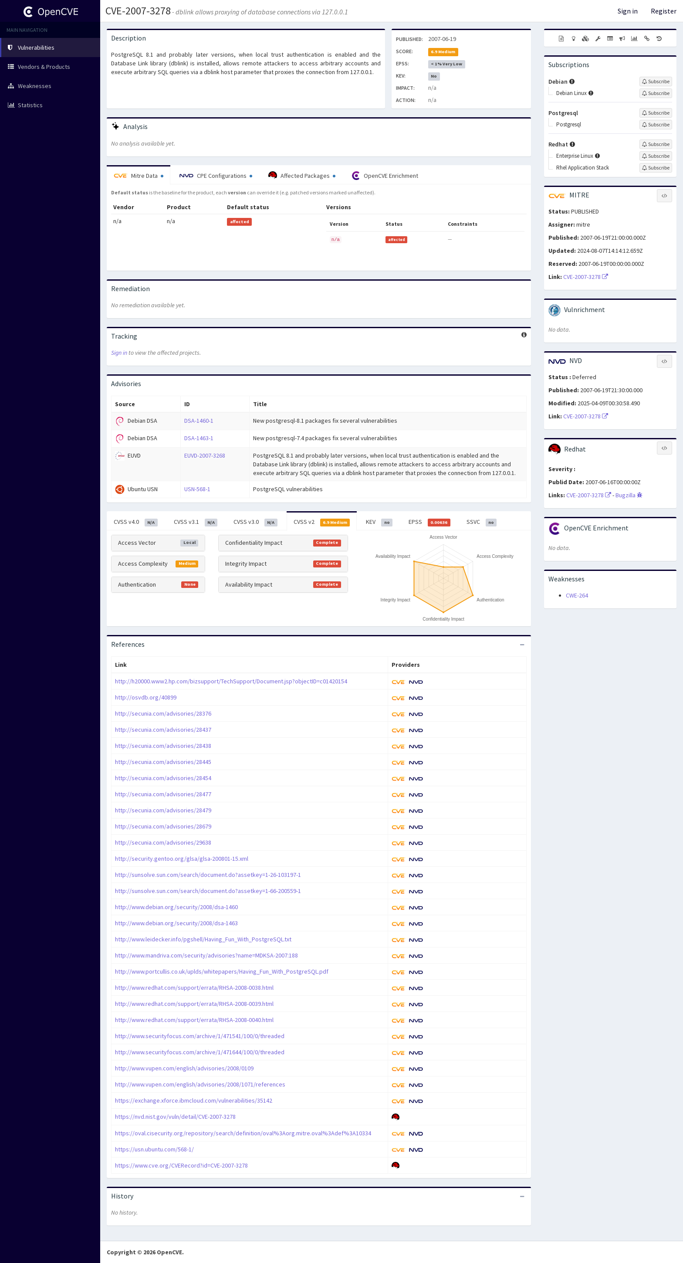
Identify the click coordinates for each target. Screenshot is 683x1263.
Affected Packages (301, 175)
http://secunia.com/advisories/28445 (163, 762)
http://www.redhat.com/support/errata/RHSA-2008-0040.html (194, 1020)
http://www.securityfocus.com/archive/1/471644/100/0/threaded (199, 1052)
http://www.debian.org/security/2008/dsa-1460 (176, 907)
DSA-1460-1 (198, 420)
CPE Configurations (215, 176)
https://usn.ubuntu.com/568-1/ (154, 1149)
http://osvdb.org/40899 (145, 697)
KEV (379, 522)
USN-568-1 (197, 489)
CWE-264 (577, 595)
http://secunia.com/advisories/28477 (163, 794)
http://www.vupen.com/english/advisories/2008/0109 (184, 1068)
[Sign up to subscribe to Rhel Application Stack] (655, 168)
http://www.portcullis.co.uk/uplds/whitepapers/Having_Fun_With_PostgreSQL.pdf (221, 971)
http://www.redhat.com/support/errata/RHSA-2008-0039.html (194, 1004)
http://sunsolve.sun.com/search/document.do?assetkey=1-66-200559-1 (208, 891)
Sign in (628, 11)
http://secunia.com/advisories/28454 (163, 778)
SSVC (482, 522)
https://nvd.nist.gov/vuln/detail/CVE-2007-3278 (175, 1116)
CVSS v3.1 (196, 522)
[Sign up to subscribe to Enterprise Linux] (655, 156)
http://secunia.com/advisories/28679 (163, 826)
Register (663, 11)
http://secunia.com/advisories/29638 (163, 842)
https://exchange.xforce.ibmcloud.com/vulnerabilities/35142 (193, 1100)
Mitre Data (138, 176)
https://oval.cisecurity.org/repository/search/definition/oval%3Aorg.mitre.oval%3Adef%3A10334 (243, 1133)
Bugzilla (628, 495)
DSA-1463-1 (198, 438)
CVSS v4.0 (136, 522)
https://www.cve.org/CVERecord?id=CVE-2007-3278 (181, 1165)
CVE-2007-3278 (138, 10)
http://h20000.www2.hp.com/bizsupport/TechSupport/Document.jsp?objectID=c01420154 (231, 681)
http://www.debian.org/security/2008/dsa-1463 (176, 923)
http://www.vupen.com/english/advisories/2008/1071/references (200, 1084)
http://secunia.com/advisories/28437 (163, 729)
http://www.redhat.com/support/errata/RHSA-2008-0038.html (194, 987)
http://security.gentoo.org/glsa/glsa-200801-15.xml (181, 858)
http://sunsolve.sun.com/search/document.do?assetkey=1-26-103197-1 (208, 875)
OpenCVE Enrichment (385, 175)
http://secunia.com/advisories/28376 (163, 713)
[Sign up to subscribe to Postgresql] (655, 113)
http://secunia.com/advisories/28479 (163, 810)
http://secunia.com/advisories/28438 (163, 746)
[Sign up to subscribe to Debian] (655, 81)
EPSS (429, 522)
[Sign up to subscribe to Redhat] (655, 144)
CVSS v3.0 (255, 522)
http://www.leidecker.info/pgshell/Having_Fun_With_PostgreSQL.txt (203, 939)
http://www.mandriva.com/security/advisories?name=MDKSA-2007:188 (206, 955)
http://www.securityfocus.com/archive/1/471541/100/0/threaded (199, 1036)
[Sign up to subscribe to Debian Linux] (655, 93)
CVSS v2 (322, 522)
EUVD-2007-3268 (204, 455)
